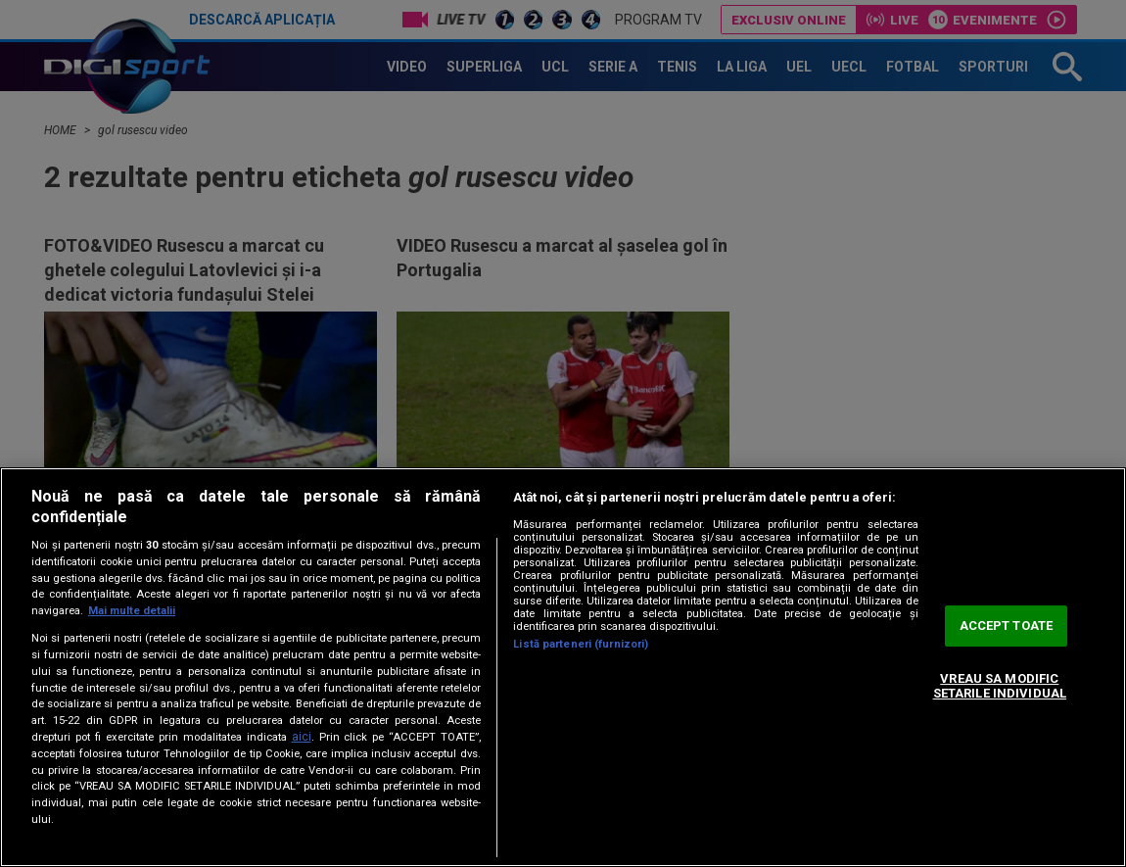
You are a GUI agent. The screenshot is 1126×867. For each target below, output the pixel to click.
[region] (563, 667)
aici (301, 737)
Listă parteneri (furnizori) (580, 644)
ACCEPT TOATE (1007, 625)
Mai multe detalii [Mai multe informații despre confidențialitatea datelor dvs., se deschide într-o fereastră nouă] (131, 610)
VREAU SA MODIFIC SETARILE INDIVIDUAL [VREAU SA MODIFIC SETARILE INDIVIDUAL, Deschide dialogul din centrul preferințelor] (999, 686)
